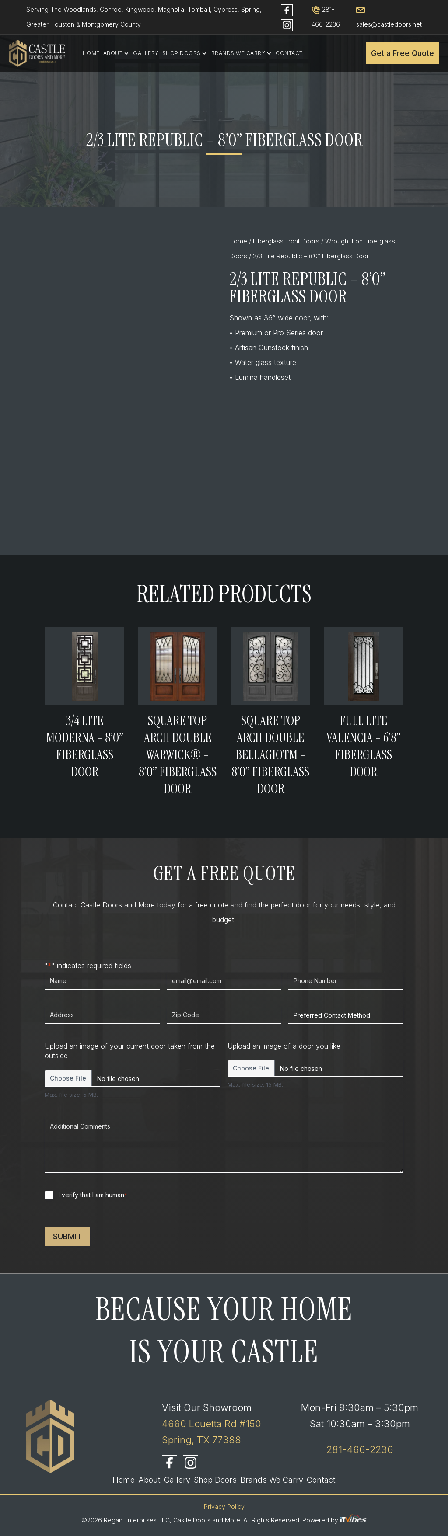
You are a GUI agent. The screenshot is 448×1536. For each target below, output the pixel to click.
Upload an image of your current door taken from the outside (130, 1051)
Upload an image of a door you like (284, 1046)
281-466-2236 (359, 1449)
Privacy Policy (224, 1506)
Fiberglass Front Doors (286, 241)
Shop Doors (181, 53)
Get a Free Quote (402, 53)
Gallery (146, 53)
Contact (289, 53)
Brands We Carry (238, 53)
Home (91, 53)
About (113, 53)
